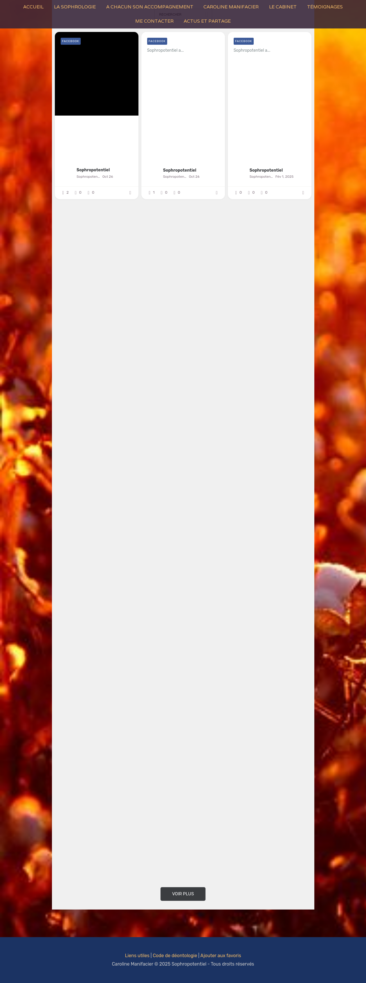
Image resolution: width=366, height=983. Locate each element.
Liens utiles (137, 955)
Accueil (33, 7)
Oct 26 (107, 177)
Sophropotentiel (93, 170)
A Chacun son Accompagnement (149, 7)
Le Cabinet (283, 7)
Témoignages (325, 7)
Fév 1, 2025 (284, 177)
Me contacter (154, 21)
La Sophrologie (75, 7)
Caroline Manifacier (231, 7)
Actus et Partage (207, 21)
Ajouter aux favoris (220, 955)
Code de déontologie (175, 955)
